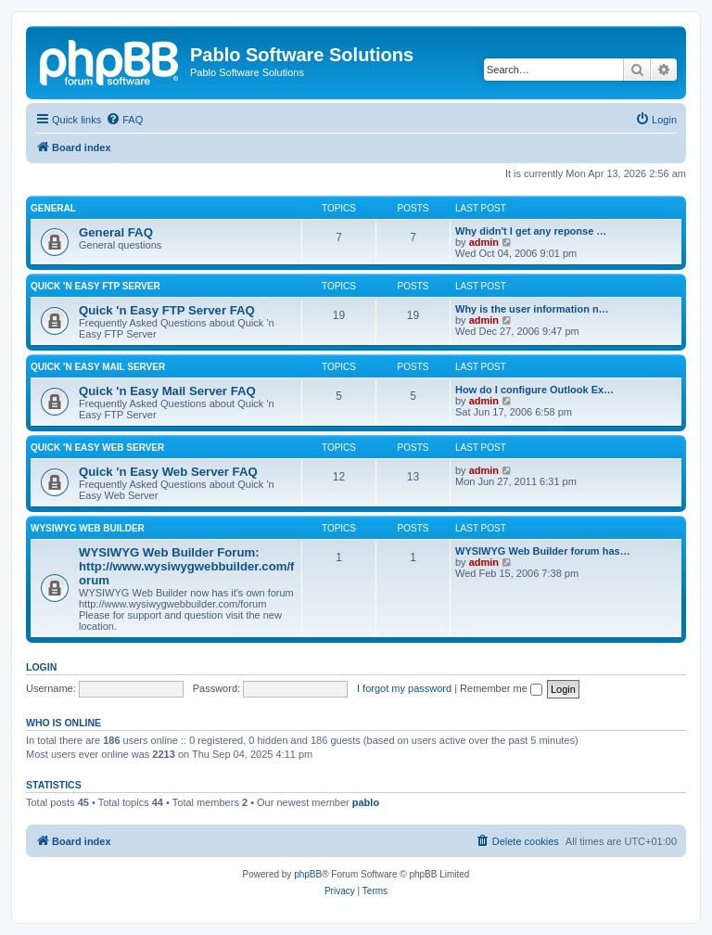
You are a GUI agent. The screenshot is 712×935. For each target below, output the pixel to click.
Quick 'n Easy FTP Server (95, 286)
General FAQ (116, 232)
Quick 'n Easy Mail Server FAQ (167, 391)
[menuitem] (124, 120)
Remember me (501, 688)
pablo (365, 802)
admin (484, 242)
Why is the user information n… (532, 308)
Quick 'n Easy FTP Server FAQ (167, 310)
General (53, 208)
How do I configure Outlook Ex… (534, 389)
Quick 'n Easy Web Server (97, 447)
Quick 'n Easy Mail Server (98, 367)
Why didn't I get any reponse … (530, 231)
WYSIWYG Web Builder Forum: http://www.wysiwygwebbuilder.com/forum (187, 566)
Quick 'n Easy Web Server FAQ (168, 472)
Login (41, 666)
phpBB (308, 874)
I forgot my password (404, 688)
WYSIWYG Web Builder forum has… (542, 551)
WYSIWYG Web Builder (88, 528)
